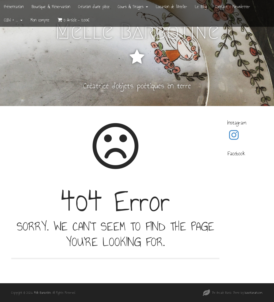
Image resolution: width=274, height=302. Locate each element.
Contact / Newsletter (232, 6)
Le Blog (201, 6)
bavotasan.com (253, 292)
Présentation (14, 6)
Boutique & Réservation (51, 6)
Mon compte (40, 20)
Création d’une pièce (94, 6)
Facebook (236, 153)
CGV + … (13, 20)
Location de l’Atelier (171, 6)
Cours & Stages (133, 6)
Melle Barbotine (137, 31)
